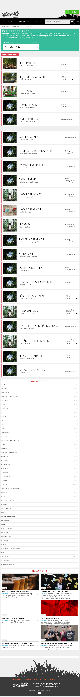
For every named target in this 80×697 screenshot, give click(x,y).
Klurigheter (5, 464)
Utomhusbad (5, 556)
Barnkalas (4, 401)
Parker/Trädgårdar (8, 516)
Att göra (8, 22)
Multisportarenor (7, 500)
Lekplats (4, 484)
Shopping (4, 532)
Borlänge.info (5, 26)
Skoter (3, 544)
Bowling (4, 417)
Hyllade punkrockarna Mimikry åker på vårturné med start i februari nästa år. (16, 621)
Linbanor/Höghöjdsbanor (10, 488)
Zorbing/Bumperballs (8, 564)
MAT (45, 679)
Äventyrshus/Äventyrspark (10, 397)
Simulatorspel (6, 536)
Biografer (4, 409)
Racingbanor (5, 520)
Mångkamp (4, 492)
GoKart (3, 445)
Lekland (4, 480)
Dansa (3, 425)
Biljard (3, 405)
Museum (4, 504)
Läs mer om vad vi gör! (50, 687)
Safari (3, 524)
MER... (61, 679)
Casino (3, 421)
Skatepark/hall (6, 540)
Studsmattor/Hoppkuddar (10, 548)
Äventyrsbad (5, 393)
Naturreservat (6, 508)
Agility (3, 385)
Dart (2, 429)
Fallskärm (4, 437)
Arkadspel (4, 389)
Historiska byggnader (9, 452)
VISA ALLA (36, 42)
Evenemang (24, 22)
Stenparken (12, 38)
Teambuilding (5, 552)
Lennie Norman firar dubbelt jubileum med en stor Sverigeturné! (18, 646)
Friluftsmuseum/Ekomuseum (11, 441)
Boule (3, 413)
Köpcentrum (5, 468)
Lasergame (4, 472)
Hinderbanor (5, 448)
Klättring (4, 460)
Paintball (4, 512)
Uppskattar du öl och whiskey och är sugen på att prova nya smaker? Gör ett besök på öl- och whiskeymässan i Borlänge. (17, 595)
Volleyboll (5, 560)
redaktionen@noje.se (44, 690)
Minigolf (4, 496)
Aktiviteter (15, 26)
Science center (6, 528)
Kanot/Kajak (5, 456)
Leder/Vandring (6, 476)
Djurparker (5, 433)
